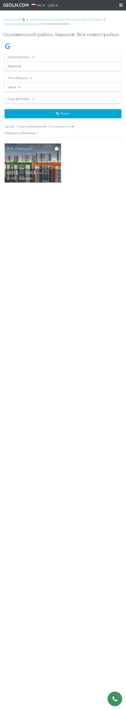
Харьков (12, 154)
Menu (121, 5)
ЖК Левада (19, 148)
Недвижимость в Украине (47, 19)
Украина (25, 154)
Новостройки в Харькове (20, 24)
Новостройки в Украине (86, 19)
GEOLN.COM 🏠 (14, 19)
